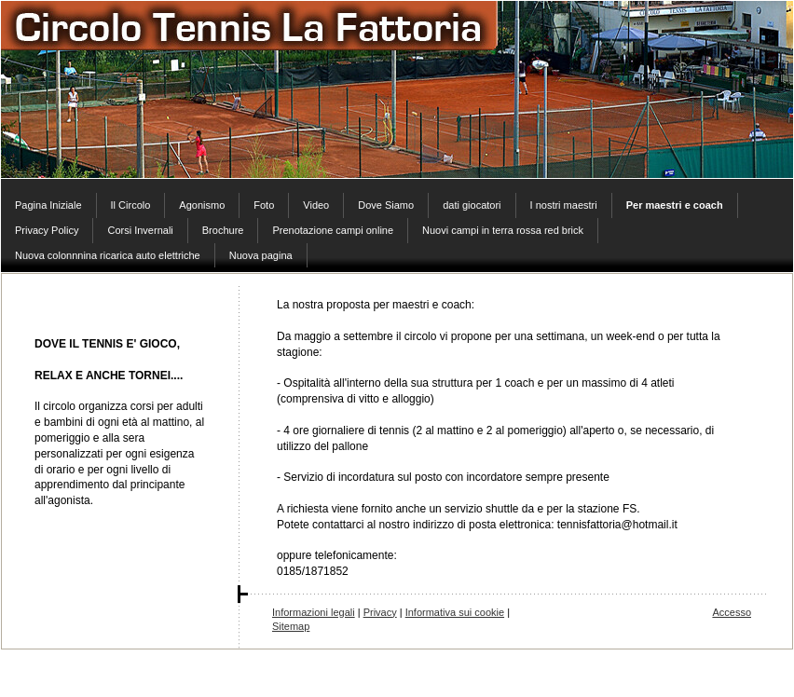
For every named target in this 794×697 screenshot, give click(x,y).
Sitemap (290, 626)
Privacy (380, 612)
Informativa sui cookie (454, 612)
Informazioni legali (313, 612)
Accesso (731, 612)
